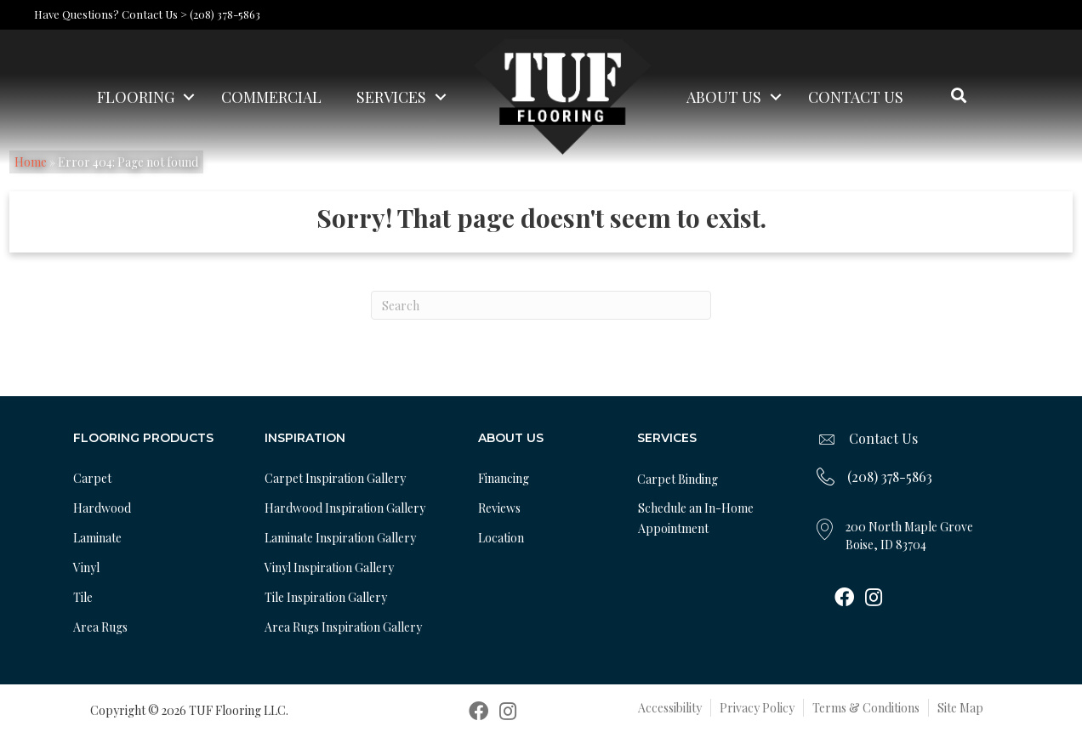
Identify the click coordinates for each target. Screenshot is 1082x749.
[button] (188, 97)
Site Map (960, 708)
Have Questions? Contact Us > (110, 14)
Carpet (92, 478)
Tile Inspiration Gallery (326, 597)
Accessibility (670, 708)
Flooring (135, 97)
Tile (83, 597)
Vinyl (86, 567)
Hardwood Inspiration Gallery (345, 508)
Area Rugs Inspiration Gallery (343, 627)
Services (391, 97)
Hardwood (102, 508)
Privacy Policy (757, 708)
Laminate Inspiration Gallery (340, 538)
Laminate (97, 538)
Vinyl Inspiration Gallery (329, 567)
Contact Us (855, 97)
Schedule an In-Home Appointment (696, 518)
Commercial (271, 97)
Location (501, 538)
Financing (503, 478)
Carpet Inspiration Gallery (335, 478)
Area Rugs (100, 627)
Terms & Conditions (866, 708)
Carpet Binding (677, 479)
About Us (723, 97)
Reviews (499, 508)
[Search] (541, 305)
